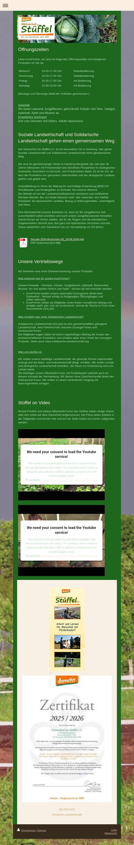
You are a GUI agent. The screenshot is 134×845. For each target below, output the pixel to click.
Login (114, 830)
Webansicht (110, 833)
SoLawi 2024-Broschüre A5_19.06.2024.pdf (57, 239)
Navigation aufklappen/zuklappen (67, 5)
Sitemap (41, 830)
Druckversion (26, 830)
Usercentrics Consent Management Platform (69, 480)
